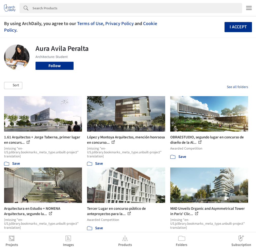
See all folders (237, 87)
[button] (13, 85)
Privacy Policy (119, 23)
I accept (238, 27)
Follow (54, 66)
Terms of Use (90, 23)
